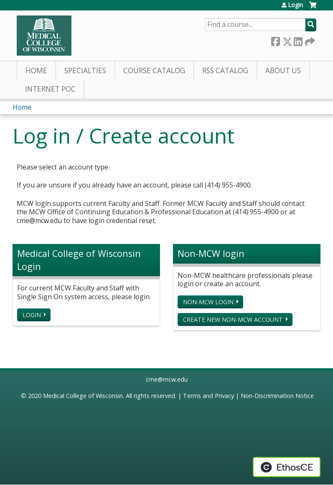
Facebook (275, 40)
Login (295, 5)
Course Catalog (154, 70)
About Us (283, 70)
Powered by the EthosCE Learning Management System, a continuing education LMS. (286, 467)
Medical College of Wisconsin (83, 396)
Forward (309, 40)
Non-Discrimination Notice (277, 396)
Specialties (85, 70)
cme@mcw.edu (167, 379)
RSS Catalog (225, 70)
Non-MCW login (208, 302)
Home (36, 70)
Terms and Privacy (208, 396)
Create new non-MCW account (233, 319)
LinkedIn (298, 40)
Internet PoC (50, 89)
